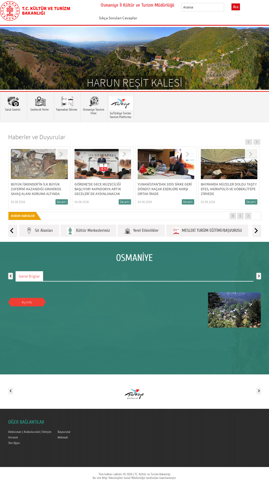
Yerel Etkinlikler (141, 230)
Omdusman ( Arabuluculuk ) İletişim (29, 432)
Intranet (13, 437)
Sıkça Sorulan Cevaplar (118, 17)
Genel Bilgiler (29, 276)
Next (259, 66)
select (225, 7)
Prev (9, 66)
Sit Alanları (39, 230)
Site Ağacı (14, 443)
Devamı (62, 202)
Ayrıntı (27, 302)
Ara (235, 6)
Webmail (63, 437)
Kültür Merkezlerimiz (88, 230)
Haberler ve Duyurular (36, 137)
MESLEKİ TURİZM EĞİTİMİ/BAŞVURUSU (207, 230)
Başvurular (64, 432)
